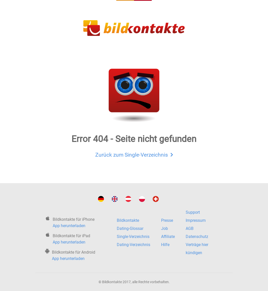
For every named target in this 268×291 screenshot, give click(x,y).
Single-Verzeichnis (133, 236)
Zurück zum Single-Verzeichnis (134, 154)
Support (193, 212)
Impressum (196, 220)
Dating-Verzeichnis (133, 244)
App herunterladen (69, 225)
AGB (190, 228)
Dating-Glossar (130, 228)
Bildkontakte (128, 220)
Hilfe (165, 244)
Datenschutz (197, 236)
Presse (167, 220)
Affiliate (168, 236)
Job (164, 228)
